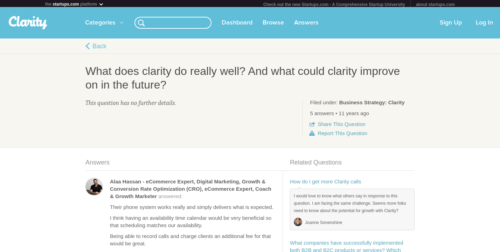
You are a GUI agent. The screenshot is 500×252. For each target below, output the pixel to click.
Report (342, 135)
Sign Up (451, 24)
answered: (190, 190)
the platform (74, 4)
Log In (484, 24)
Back (99, 47)
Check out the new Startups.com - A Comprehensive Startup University (334, 4)
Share (341, 125)
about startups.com (435, 4)
